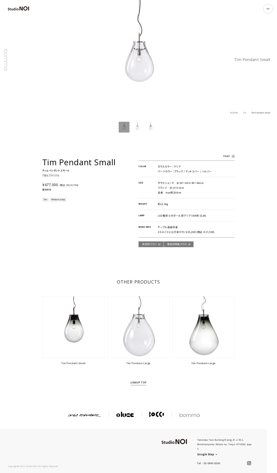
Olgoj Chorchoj (50, 175)
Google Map (205, 454)
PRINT (226, 156)
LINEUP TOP (139, 382)
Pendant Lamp (58, 199)
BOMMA (234, 112)
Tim (244, 112)
